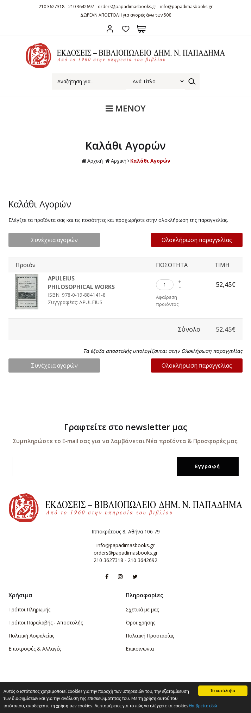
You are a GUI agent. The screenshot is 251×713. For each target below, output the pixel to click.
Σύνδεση (109, 28)
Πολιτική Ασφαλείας (31, 635)
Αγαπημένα (125, 28)
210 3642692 (81, 7)
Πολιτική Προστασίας (150, 635)
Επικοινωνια (140, 648)
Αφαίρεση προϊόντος (167, 300)
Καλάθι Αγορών (150, 160)
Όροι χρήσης (140, 622)
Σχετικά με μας (142, 609)
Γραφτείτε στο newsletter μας (125, 427)
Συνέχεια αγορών (54, 240)
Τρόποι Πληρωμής (29, 609)
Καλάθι (141, 28)
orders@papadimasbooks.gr (127, 7)
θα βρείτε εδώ (203, 708)
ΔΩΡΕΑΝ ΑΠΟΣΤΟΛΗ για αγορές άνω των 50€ (125, 15)
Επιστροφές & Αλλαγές (34, 648)
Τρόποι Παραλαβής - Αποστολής (45, 622)
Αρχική (92, 161)
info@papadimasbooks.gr (186, 7)
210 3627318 (51, 7)
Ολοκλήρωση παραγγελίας (197, 240)
